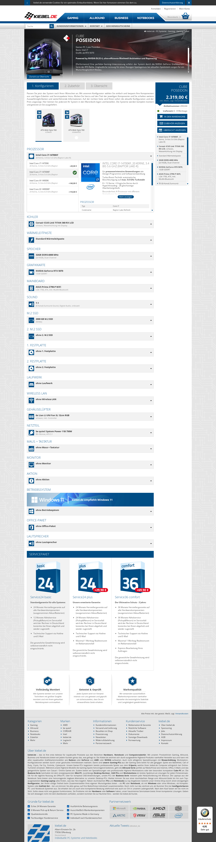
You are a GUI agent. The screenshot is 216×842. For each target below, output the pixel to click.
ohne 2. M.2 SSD (44, 335)
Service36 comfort (127, 597)
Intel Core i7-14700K (39, 163)
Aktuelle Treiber (135, 731)
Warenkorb (172, 17)
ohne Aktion (42, 479)
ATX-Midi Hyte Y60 (49, 130)
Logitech (67, 740)
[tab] (43, 86)
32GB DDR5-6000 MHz (47, 254)
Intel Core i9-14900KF (40, 189)
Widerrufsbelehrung (105, 740)
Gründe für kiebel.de (41, 801)
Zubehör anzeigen (172, 123)
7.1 (37, 302)
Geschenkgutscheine (118, 26)
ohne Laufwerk (44, 383)
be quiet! (67, 728)
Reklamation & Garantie (139, 725)
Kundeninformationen (70, 26)
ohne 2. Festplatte (46, 367)
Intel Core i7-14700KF (47, 154)
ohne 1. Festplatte (46, 351)
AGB (163, 737)
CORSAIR (67, 731)
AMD (65, 725)
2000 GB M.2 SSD (44, 318)
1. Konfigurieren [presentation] (43, 86)
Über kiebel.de (168, 725)
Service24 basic (40, 597)
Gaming (34, 725)
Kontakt (95, 26)
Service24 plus (82, 597)
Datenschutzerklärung (172, 2)
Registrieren (170, 8)
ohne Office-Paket (46, 526)
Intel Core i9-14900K (39, 180)
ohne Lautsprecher (46, 542)
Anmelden (156, 8)
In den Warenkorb (172, 116)
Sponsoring (166, 728)
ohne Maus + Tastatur (47, 447)
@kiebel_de (135, 826)
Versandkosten (180, 100)
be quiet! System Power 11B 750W (54, 431)
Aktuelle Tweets (125, 825)
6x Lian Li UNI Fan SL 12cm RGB (52, 415)
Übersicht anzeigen (172, 130)
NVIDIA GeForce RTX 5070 (49, 270)
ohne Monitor (43, 463)
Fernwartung (134, 740)
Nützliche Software (137, 728)
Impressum (166, 740)
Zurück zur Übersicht (39, 76)
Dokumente (133, 734)
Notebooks (35, 734)
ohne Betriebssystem (47, 510)
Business (34, 731)
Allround (34, 728)
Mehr (32, 740)
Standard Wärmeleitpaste (50, 238)
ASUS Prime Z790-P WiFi (48, 286)
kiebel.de (67, 737)
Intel (65, 734)
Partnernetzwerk (103, 743)
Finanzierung (102, 734)
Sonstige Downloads (137, 737)
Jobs (163, 731)
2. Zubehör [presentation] (72, 86)
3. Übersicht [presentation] (99, 86)
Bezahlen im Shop (104, 731)
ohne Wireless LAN (46, 399)
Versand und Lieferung (106, 728)
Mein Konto (184, 8)
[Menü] (211, 809)
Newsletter (101, 737)
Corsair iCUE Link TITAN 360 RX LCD (55, 222)
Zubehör (34, 737)
